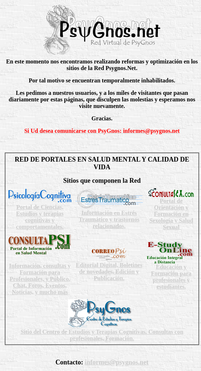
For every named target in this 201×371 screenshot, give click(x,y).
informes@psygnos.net (116, 362)
